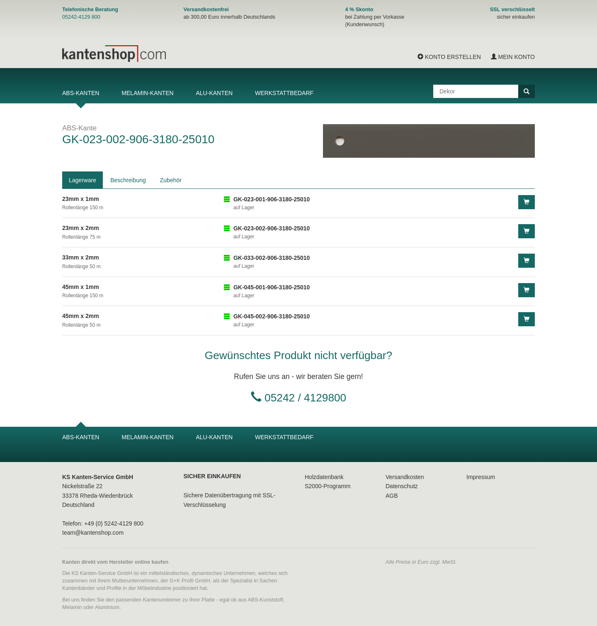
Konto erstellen (449, 57)
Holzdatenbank (324, 477)
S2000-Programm (328, 486)
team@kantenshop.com (93, 532)
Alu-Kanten (214, 93)
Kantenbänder (78, 588)
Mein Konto (513, 57)
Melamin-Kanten (147, 93)
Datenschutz (402, 486)
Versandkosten (405, 477)
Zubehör (171, 180)
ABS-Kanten (80, 93)
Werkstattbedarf (284, 93)
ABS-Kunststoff (265, 600)
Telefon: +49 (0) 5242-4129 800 (102, 523)
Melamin (72, 607)
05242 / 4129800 (305, 397)
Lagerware (82, 180)
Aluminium (107, 607)
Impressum (480, 477)
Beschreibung (128, 180)
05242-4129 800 (81, 17)
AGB (392, 495)
